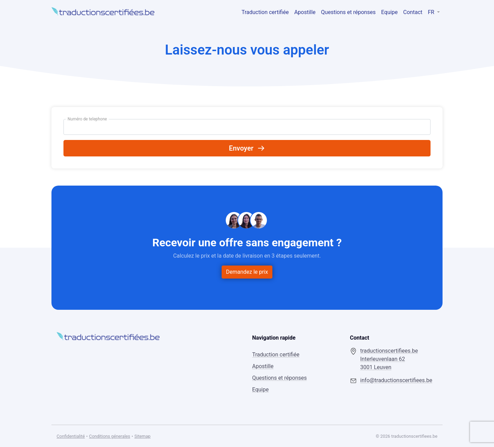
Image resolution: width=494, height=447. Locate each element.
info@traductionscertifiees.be (396, 380)
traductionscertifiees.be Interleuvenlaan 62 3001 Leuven (389, 359)
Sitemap (142, 436)
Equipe (389, 12)
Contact (412, 12)
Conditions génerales (109, 436)
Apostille (305, 12)
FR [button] (432, 12)
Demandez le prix (247, 272)
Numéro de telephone (87, 119)
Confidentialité (71, 436)
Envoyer (247, 148)
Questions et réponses (348, 12)
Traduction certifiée (265, 12)
